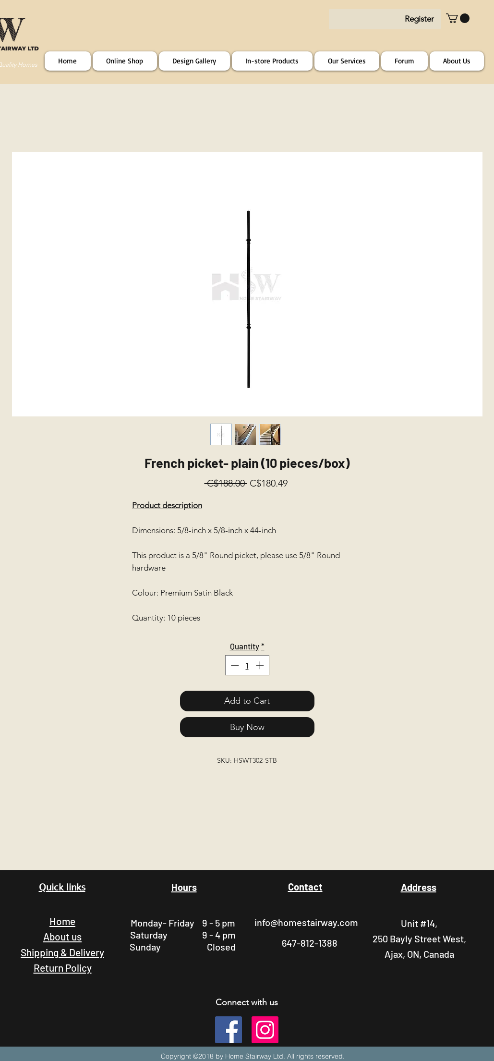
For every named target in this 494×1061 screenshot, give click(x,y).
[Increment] (260, 665)
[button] (458, 18)
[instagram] (265, 1029)
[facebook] (228, 1029)
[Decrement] (234, 665)
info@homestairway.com (306, 922)
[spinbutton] (247, 665)
